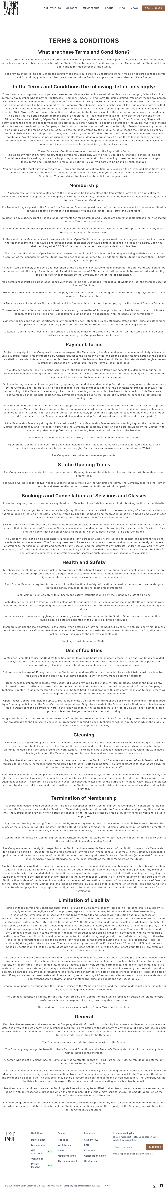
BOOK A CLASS (153, 8)
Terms (107, 1185)
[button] (52, 8)
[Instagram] (154, 1186)
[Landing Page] (10, 8)
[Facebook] (161, 1186)
